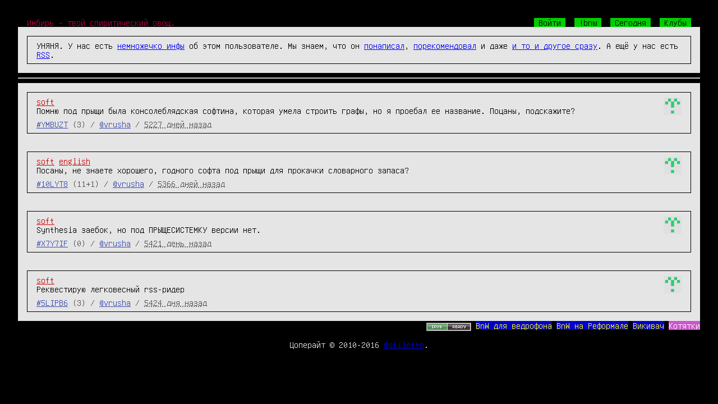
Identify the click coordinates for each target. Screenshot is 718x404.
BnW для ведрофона (514, 325)
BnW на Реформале (592, 325)
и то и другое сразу (554, 45)
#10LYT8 (52, 183)
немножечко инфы (151, 45)
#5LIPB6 (52, 302)
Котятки (684, 325)
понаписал (384, 45)
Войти (549, 22)
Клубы (675, 22)
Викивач (648, 325)
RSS (43, 54)
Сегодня (630, 22)
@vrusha (115, 124)
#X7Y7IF (52, 242)
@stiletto (404, 344)
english (74, 161)
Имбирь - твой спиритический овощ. (101, 22)
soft (45, 101)
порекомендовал (444, 45)
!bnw (588, 22)
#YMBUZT (52, 124)
